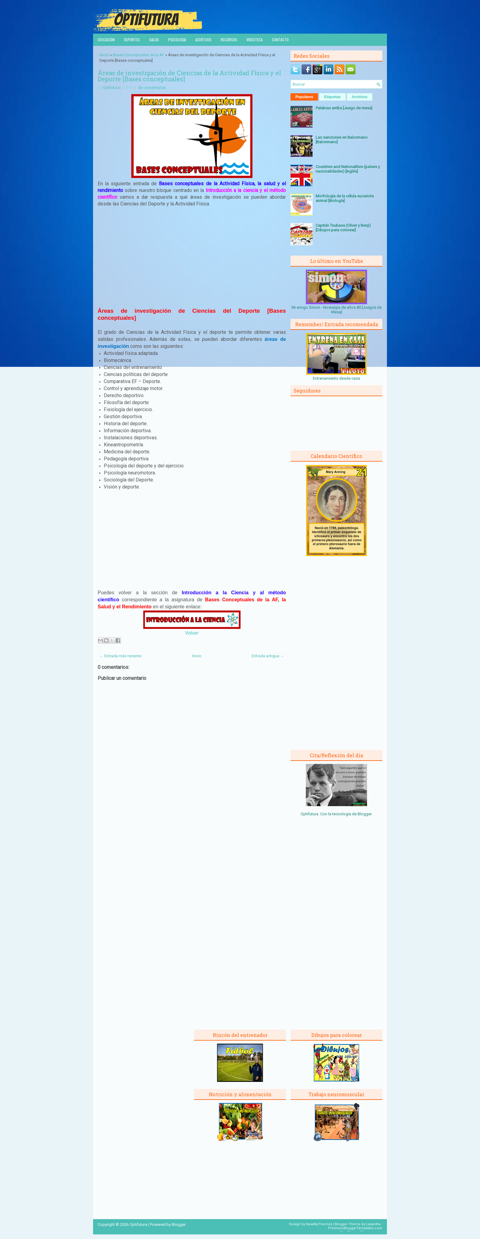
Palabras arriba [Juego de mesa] (344, 108)
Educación (106, 39)
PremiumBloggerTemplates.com (355, 1228)
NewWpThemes (319, 1224)
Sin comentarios (152, 88)
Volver (191, 633)
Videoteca (254, 39)
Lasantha (373, 1224)
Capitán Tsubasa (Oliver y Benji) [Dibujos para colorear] (343, 227)
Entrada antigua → (268, 656)
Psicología (177, 39)
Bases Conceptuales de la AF (138, 55)
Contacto (280, 39)
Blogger (364, 814)
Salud (154, 39)
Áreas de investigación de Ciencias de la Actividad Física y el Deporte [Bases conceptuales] (189, 76)
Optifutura (111, 88)
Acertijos (203, 39)
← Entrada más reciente (120, 656)
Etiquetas (332, 97)
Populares (304, 97)
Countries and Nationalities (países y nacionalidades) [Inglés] (348, 169)
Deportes (132, 39)
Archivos (359, 97)
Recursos (229, 39)
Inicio (104, 55)
